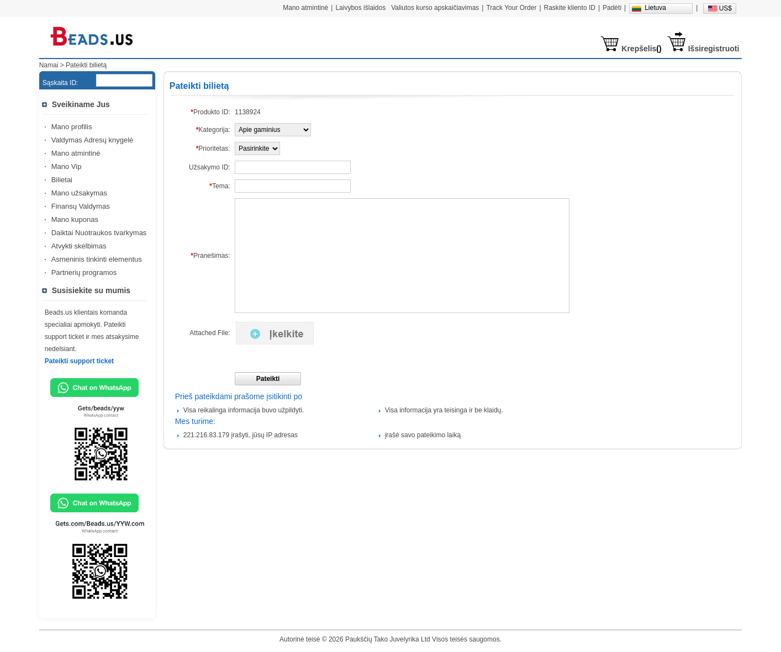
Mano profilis (71, 127)
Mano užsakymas (79, 193)
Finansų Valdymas (80, 206)
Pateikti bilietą (86, 65)
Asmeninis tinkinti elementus (96, 259)
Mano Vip (66, 166)
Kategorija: (213, 130)
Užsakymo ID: (209, 167)
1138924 (248, 112)
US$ (725, 8)
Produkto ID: (210, 112)
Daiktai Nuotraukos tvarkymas (99, 233)
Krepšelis (638, 48)
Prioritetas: (213, 148)
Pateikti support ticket (79, 361)
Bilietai (61, 180)
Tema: (219, 186)
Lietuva (655, 8)
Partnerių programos (84, 272)
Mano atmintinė (76, 153)
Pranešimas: (210, 255)
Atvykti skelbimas (79, 246)
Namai (49, 65)
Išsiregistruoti (714, 48)
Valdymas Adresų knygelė (92, 140)
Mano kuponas (74, 219)
